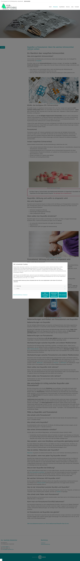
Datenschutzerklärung (17, 294)
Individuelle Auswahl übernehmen (48, 295)
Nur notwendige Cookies (36, 294)
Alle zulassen (60, 294)
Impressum (25, 294)
